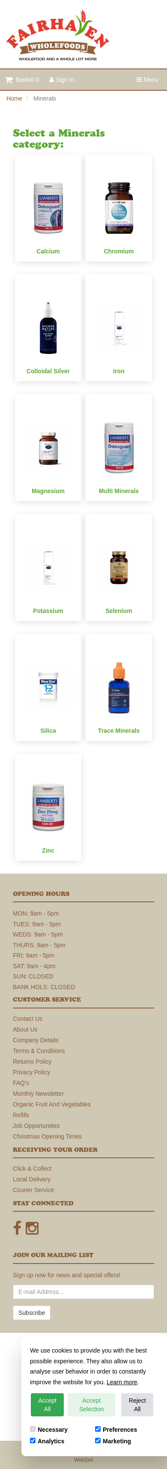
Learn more (122, 1382)
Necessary (49, 1429)
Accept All (47, 1404)
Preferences (116, 1429)
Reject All (137, 1404)
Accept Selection (91, 1404)
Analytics (47, 1441)
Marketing (113, 1441)
